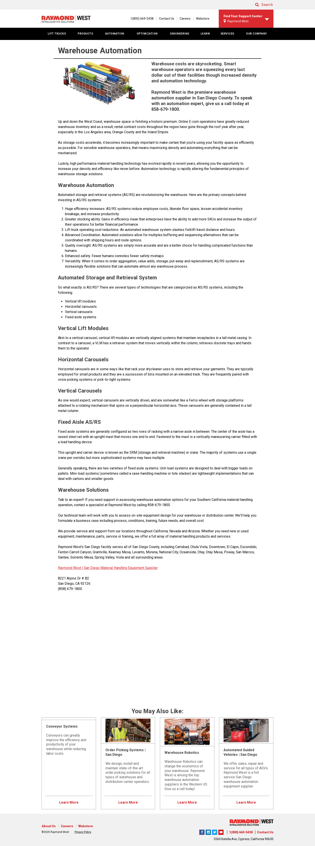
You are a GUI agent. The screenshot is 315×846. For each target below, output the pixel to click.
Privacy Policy (83, 832)
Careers (185, 18)
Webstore (202, 18)
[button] (260, 5)
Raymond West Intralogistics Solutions (202, 831)
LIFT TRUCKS (57, 33)
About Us (48, 826)
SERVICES (227, 33)
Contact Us (166, 18)
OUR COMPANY (256, 33)
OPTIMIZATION (147, 33)
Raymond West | (70, 568)
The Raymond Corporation (221, 831)
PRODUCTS (85, 33)
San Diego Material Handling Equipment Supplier (120, 568)
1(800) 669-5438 (241, 832)
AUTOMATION (114, 33)
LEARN (205, 33)
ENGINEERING (179, 33)
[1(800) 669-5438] (140, 19)
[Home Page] (67, 18)
